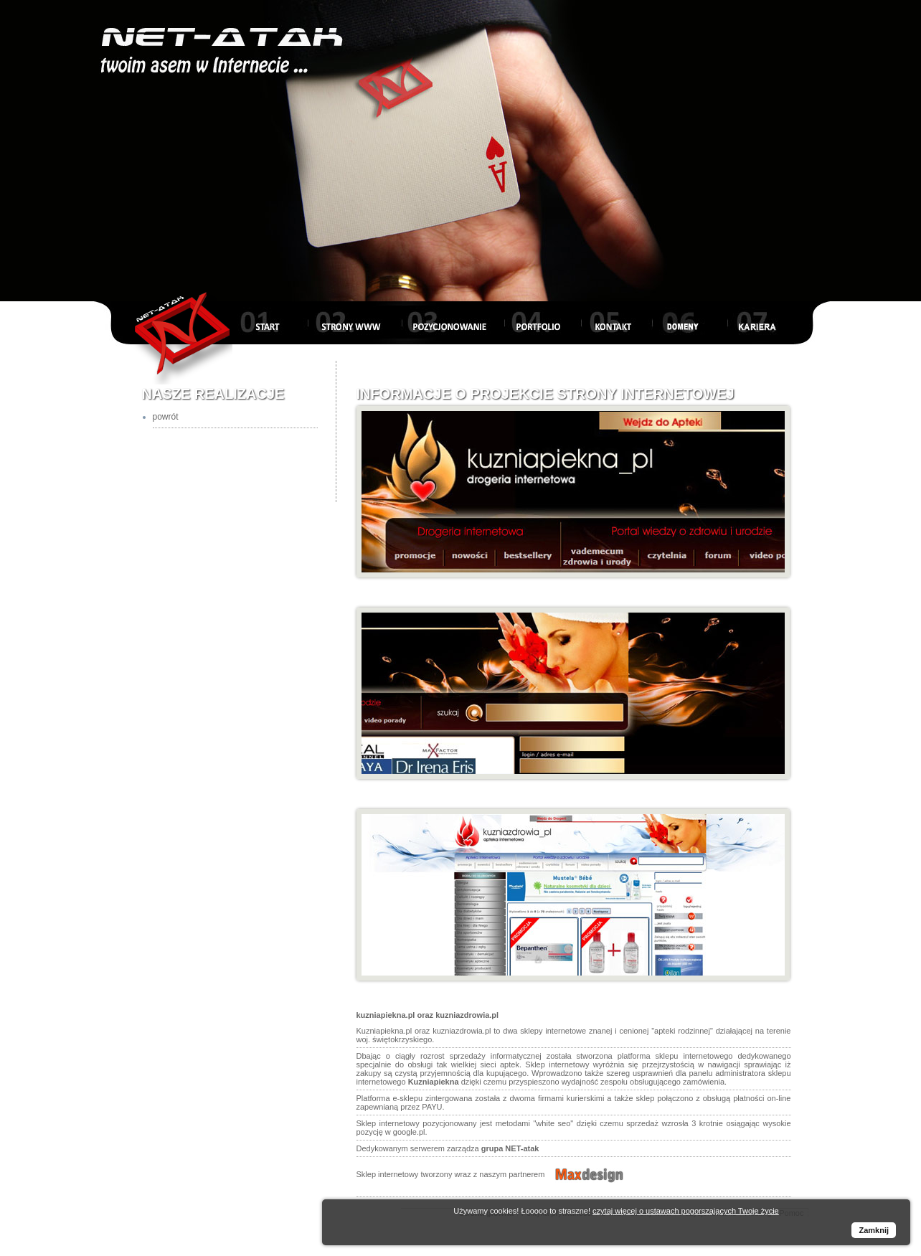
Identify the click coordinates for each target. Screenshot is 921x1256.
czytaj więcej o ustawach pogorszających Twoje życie (685, 1211)
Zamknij (874, 1230)
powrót (166, 417)
